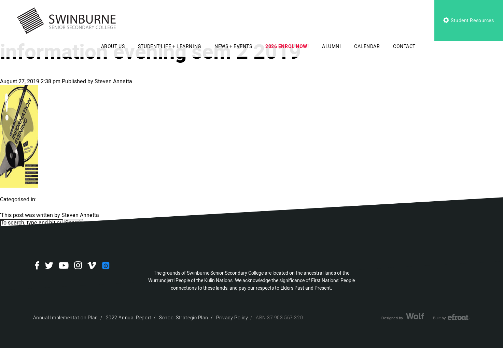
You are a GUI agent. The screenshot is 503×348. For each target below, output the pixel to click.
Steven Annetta (113, 81)
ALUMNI (331, 46)
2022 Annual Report (129, 317)
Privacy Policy (232, 317)
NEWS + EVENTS (233, 46)
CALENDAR (367, 46)
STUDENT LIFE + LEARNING (169, 46)
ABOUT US (113, 46)
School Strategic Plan (183, 317)
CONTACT (404, 46)
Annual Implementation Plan (65, 317)
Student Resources (468, 20)
